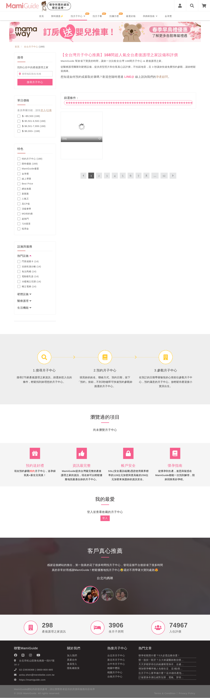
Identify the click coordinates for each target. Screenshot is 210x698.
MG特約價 (25, 213)
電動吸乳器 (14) (28, 276)
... (155, 175)
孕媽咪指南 (150, 16)
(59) (64, 138)
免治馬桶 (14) (26, 271)
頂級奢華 (24, 208)
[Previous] (83, 176)
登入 (43, 110)
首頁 (41, 16)
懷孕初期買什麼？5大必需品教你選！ (159, 655)
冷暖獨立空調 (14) (29, 281)
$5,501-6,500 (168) (31, 121)
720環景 (24, 223)
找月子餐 (97, 16)
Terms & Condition (165, 693)
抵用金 (23, 228)
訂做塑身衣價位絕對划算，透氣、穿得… (161, 677)
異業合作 (72, 659)
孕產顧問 (162, 76)
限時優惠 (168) (27, 163)
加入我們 (72, 655)
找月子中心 (78, 16)
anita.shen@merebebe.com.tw (37, 674)
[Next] (173, 176)
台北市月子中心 (116, 655)
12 (164, 175)
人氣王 (23, 198)
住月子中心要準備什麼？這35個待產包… (161, 673)
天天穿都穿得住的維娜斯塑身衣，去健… (161, 664)
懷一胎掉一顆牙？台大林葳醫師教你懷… (161, 660)
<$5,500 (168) (28, 116)
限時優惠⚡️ (57, 16)
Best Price (25, 183)
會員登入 (72, 664)
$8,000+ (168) (28, 131)
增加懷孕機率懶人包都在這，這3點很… (161, 668)
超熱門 (23, 218)
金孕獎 (168, 16)
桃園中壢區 (113, 668)
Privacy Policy (187, 693)
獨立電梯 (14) (26, 286)
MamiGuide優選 (28, 168)
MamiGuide (29, 693)
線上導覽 (24, 178)
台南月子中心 (114, 676)
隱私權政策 (73, 668)
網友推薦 (24, 188)
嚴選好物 (131, 16)
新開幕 (23, 193)
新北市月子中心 (116, 659)
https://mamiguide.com (32, 680)
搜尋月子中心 (35, 82)
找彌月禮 (114, 16)
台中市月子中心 (116, 664)
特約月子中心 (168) (29, 158)
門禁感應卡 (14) (28, 261)
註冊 (49, 110)
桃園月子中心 (114, 672)
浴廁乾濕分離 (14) (29, 266)
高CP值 (23, 203)
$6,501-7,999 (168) (31, 126)
